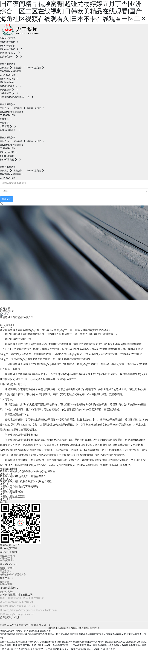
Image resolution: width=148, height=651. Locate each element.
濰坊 (81, 627)
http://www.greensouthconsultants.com (35, 610)
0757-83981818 (7, 75)
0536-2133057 (29, 606)
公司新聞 (5, 308)
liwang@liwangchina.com (20, 614)
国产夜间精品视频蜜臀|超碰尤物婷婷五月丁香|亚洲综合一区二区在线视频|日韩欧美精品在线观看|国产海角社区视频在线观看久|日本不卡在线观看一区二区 (73, 11)
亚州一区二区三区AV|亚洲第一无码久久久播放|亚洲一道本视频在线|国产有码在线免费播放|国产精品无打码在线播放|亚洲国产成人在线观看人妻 (70, 641)
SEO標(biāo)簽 (92, 627)
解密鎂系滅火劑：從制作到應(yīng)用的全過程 (26, 481)
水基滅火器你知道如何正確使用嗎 (19, 486)
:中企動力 (74, 627)
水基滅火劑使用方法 (11, 491)
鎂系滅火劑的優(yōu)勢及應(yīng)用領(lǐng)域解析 (27, 471)
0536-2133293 (26, 602)
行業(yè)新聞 (7, 311)
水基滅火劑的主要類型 (12, 496)
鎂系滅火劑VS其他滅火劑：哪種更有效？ (23, 476)
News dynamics (18, 303)
